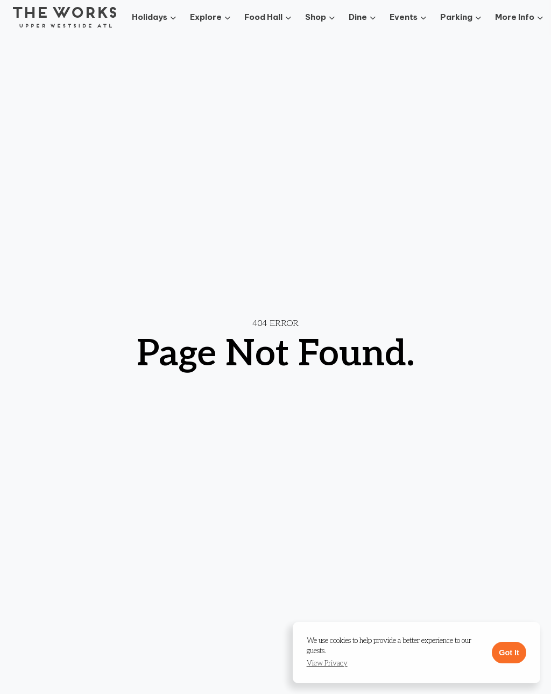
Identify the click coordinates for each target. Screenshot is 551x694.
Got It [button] (509, 652)
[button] (327, 663)
